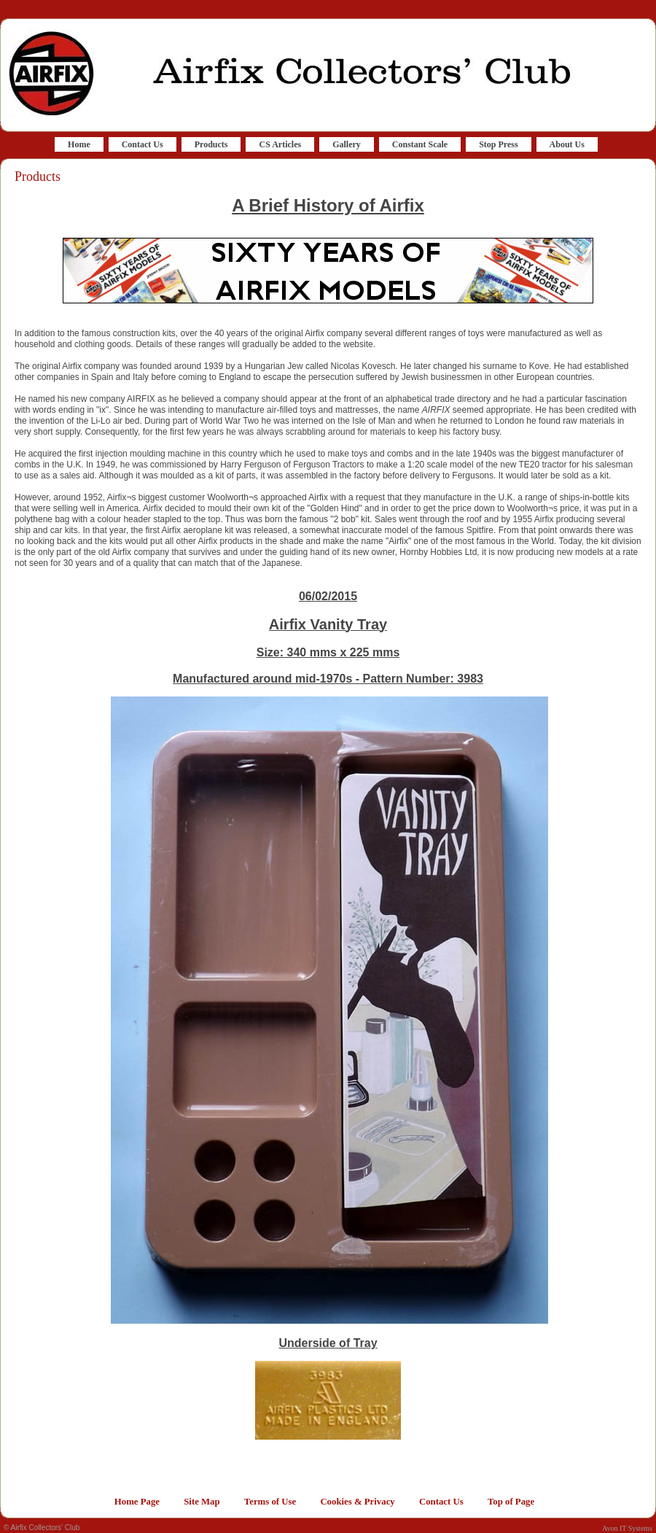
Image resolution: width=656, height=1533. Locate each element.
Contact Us (142, 144)
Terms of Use (270, 1502)
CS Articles (280, 144)
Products (211, 144)
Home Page (137, 1502)
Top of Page (511, 1502)
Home (79, 144)
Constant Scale (420, 144)
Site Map (201, 1502)
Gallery (346, 144)
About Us (567, 144)
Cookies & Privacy (357, 1502)
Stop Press (498, 144)
